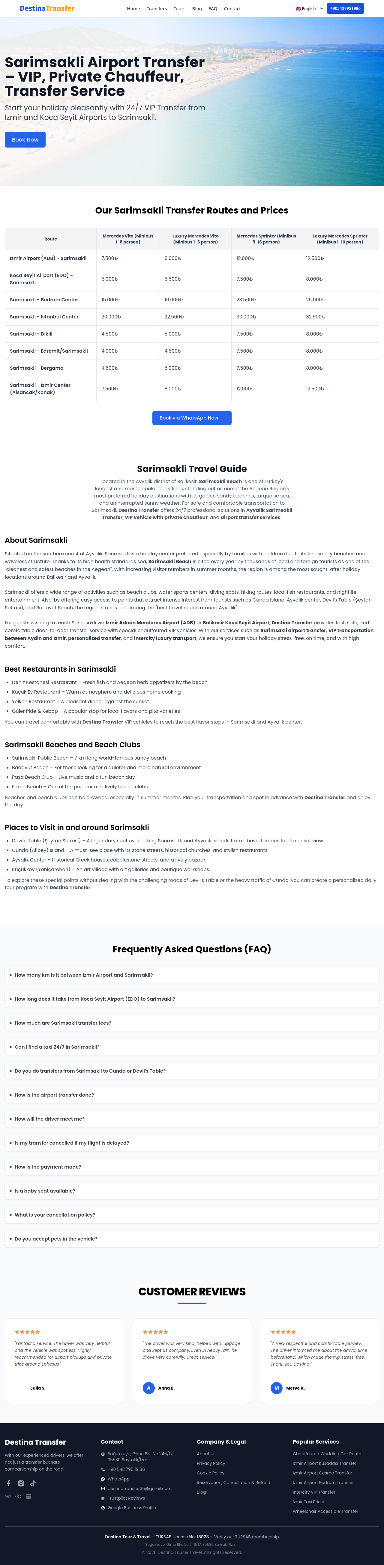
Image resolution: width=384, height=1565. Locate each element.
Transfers (157, 8)
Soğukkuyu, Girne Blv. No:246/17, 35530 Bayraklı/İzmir (140, 1457)
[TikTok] (33, 1483)
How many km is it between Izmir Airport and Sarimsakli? (84, 975)
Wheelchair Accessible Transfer (325, 1511)
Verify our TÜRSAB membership (246, 1537)
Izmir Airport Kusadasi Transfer (324, 1463)
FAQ (212, 8)
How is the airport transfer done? (54, 1095)
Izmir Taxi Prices (309, 1502)
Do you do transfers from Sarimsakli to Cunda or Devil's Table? (90, 1071)
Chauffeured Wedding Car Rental (327, 1454)
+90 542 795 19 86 (126, 1469)
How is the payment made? (48, 1166)
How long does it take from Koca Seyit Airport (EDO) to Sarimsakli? (95, 999)
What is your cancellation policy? (55, 1214)
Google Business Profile (132, 1508)
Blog (197, 8)
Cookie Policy (210, 1473)
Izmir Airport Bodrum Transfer (323, 1483)
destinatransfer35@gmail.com (140, 1489)
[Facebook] (8, 1483)
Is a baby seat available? (45, 1190)
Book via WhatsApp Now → (192, 417)
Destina (47, 8)
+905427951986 (345, 8)
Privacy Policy (211, 1463)
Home (133, 8)
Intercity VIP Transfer (314, 1492)
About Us (206, 1454)
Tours (179, 8)
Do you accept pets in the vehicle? (56, 1238)
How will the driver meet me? (50, 1119)
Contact (232, 8)
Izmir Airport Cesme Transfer (322, 1473)
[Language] (308, 8)
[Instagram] (21, 1483)
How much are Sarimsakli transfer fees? (63, 1023)
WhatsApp (119, 1479)
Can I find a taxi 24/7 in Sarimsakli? (57, 1047)
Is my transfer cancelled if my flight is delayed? (72, 1142)
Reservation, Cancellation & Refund (233, 1483)
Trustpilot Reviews (126, 1498)
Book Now (25, 139)
